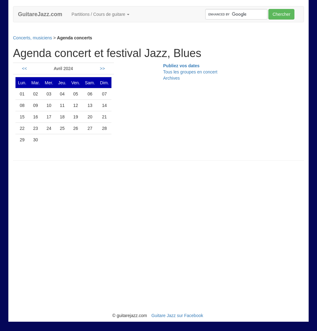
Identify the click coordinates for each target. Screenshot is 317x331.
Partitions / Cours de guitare (100, 14)
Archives (171, 78)
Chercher (281, 14)
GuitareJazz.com (40, 14)
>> (102, 68)
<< (24, 68)
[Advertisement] (125, 31)
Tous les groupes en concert (190, 71)
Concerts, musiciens (32, 37)
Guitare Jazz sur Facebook (177, 315)
